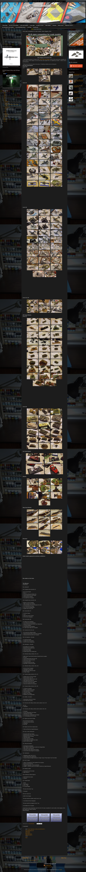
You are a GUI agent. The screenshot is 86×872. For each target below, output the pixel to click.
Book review (60, 25)
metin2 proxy (27, 831)
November (6, 101)
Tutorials (54, 25)
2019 (5, 95)
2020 (5, 94)
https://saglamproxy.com (29, 830)
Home (44, 857)
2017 (5, 98)
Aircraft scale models (13, 25)
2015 (5, 118)
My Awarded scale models (8, 27)
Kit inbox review (39, 25)
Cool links (29, 27)
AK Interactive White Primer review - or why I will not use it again (78, 81)
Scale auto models (24, 25)
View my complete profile (48, 866)
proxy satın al (27, 832)
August (6, 108)
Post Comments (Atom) (31, 860)
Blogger (60, 869)
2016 (5, 100)
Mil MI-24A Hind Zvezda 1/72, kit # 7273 (78, 75)
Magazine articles (69, 25)
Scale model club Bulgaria (45, 59)
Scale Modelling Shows (20, 27)
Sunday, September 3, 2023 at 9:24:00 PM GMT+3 (36, 829)
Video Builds (48, 25)
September (7, 107)
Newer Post (25, 857)
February (6, 114)
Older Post (63, 857)
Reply (26, 837)
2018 (5, 97)
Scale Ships (32, 25)
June (6, 110)
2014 (5, 119)
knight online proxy (28, 833)
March (6, 113)
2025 (5, 92)
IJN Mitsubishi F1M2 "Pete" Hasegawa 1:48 (78, 86)
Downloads (35, 27)
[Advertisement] (44, 197)
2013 (5, 121)
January (6, 116)
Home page (5, 25)
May (5, 111)
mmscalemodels (48, 865)
